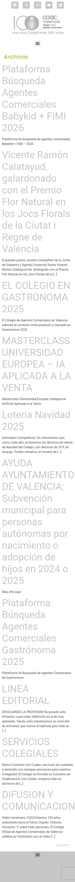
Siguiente (64, 845)
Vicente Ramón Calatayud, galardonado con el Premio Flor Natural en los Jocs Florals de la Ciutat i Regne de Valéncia (36, 202)
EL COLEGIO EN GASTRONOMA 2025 (36, 297)
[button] (37, 43)
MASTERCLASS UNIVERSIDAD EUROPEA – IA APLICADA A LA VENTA (36, 364)
